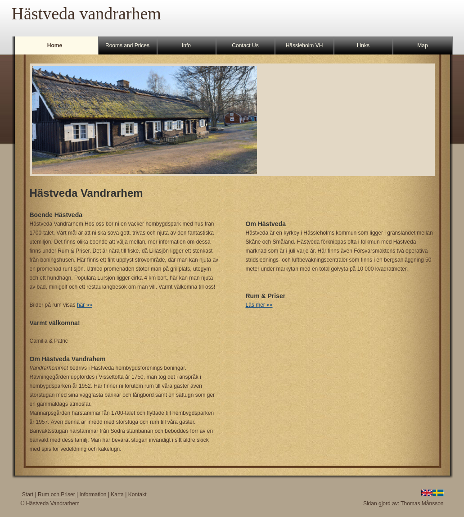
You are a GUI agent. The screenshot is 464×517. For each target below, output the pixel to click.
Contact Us (245, 45)
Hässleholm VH (304, 45)
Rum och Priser (56, 494)
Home (54, 45)
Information (92, 494)
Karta (117, 494)
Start (27, 494)
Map (422, 45)
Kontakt (137, 494)
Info (186, 45)
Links (363, 45)
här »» (84, 305)
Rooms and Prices (127, 45)
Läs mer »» (259, 305)
